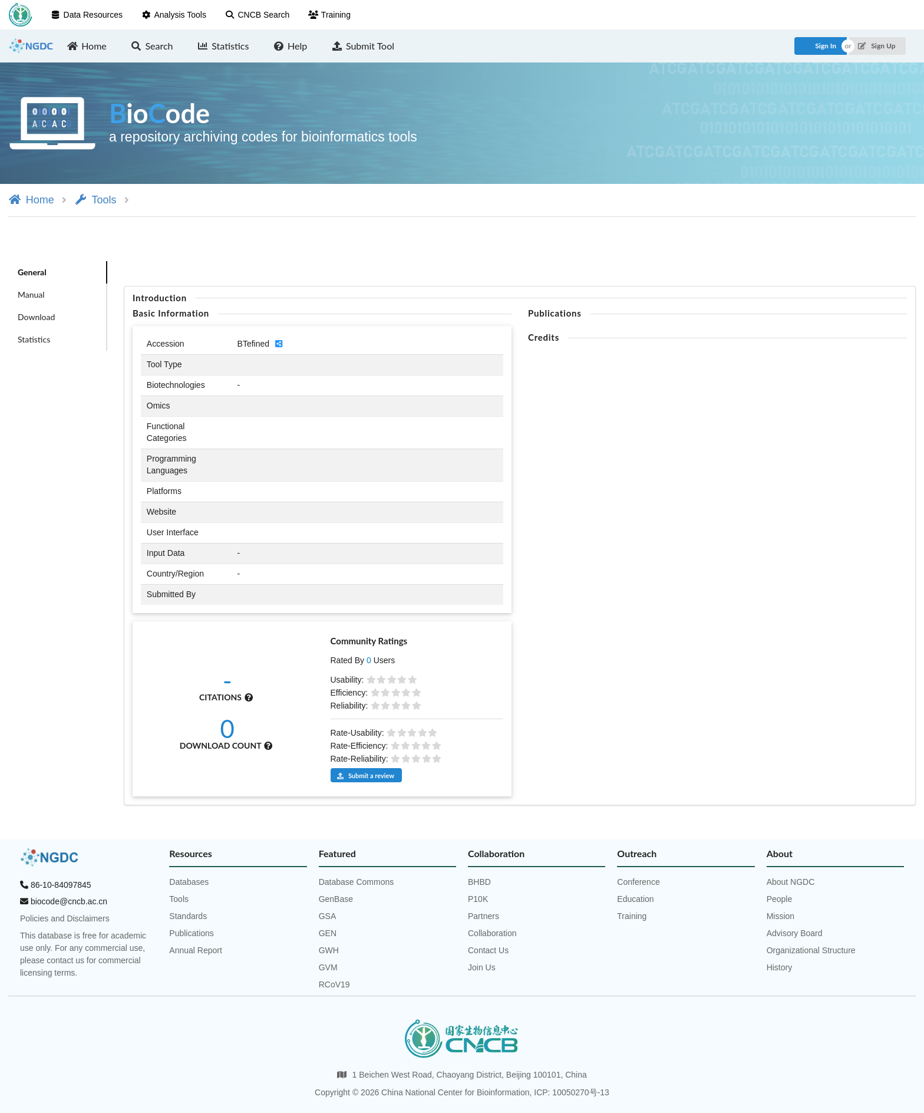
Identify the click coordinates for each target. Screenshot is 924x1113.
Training (329, 14)
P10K (478, 899)
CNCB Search (257, 14)
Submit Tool (362, 45)
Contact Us (488, 950)
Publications (191, 933)
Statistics (223, 45)
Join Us (482, 967)
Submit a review (365, 775)
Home (87, 45)
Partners (483, 916)
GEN (327, 933)
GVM (328, 967)
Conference (638, 882)
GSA (327, 916)
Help (290, 45)
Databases (189, 882)
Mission (780, 916)
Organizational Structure (811, 950)
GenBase (336, 899)
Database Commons (356, 882)
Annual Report (195, 950)
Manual (31, 294)
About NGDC (791, 882)
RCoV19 (334, 984)
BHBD (479, 882)
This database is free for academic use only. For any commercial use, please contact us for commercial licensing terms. (83, 954)
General (32, 272)
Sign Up (876, 45)
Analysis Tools (173, 14)
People (780, 899)
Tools (95, 200)
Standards (188, 916)
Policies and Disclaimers (65, 918)
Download (36, 317)
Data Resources (87, 14)
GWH (329, 950)
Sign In (825, 45)
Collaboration (492, 933)
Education (635, 899)
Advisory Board (795, 933)
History (780, 967)
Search (152, 45)
